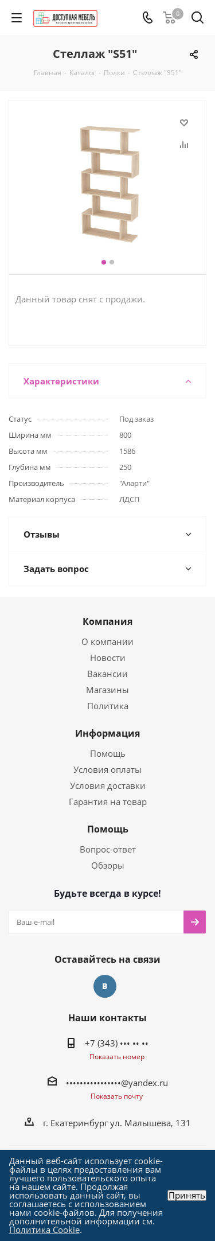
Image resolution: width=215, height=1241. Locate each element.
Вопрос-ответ (108, 849)
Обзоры (107, 865)
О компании (107, 641)
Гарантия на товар (108, 801)
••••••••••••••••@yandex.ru (117, 1082)
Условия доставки (108, 785)
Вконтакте (104, 986)
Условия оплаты (107, 769)
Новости (108, 657)
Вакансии (107, 673)
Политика (107, 705)
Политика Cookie (44, 1229)
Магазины (107, 689)
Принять (187, 1195)
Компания (107, 621)
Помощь (108, 753)
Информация (107, 733)
